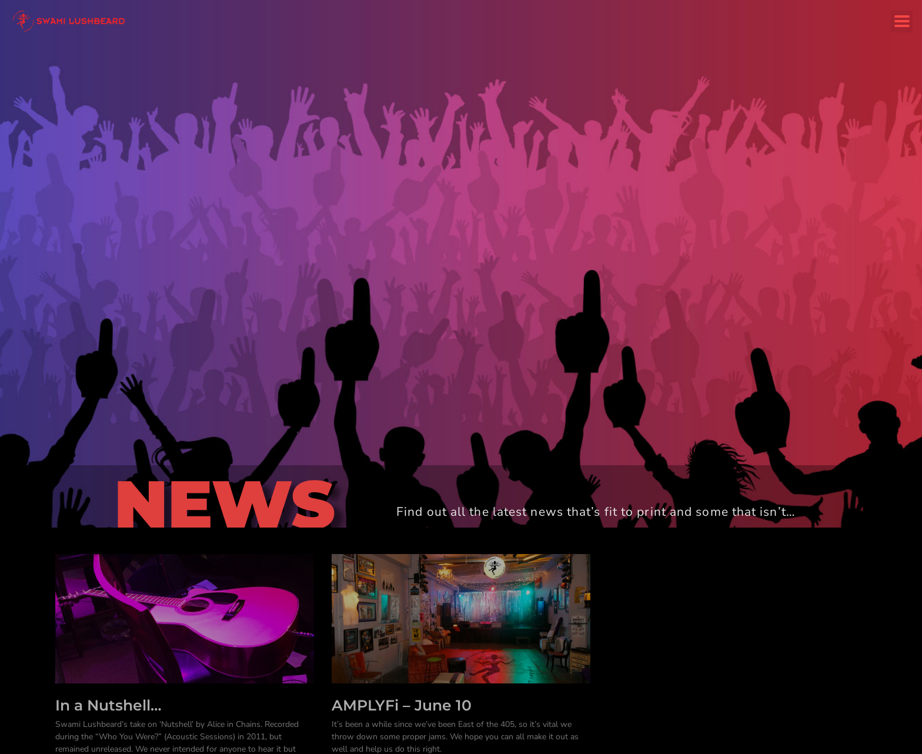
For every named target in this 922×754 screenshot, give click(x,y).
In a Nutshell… (108, 705)
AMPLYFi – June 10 (402, 705)
